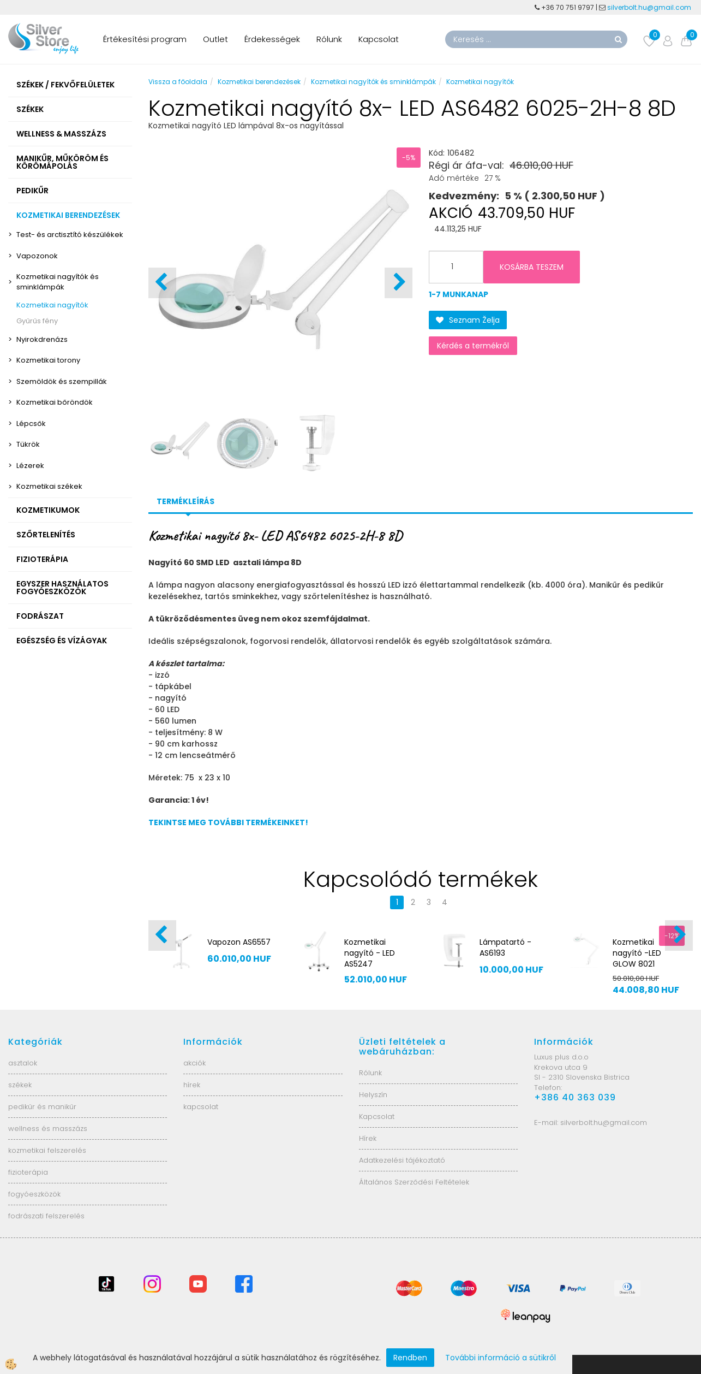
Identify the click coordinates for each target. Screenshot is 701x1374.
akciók (194, 1063)
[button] (398, 283)
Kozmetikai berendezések (259, 81)
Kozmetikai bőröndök (54, 402)
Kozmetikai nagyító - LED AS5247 (369, 953)
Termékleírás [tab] (185, 501)
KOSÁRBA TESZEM (532, 267)
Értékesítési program (145, 39)
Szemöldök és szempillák (61, 381)
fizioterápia (28, 1172)
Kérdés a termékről (473, 345)
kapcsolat (200, 1106)
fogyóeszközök (34, 1194)
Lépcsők (31, 423)
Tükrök (28, 444)
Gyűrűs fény (37, 321)
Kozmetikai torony (48, 360)
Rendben (410, 1357)
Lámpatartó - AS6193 (505, 947)
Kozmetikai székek (49, 486)
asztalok (22, 1063)
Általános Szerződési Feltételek (414, 1182)
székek (20, 1085)
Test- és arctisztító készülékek (69, 234)
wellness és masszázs (47, 1128)
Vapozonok (37, 256)
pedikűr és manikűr (42, 1106)
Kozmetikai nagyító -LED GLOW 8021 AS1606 (637, 958)
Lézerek (30, 465)
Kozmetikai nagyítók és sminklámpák (57, 281)
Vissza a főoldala (177, 81)
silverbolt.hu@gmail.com (650, 7)
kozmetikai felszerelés (47, 1150)
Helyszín (373, 1094)
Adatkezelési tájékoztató (402, 1160)
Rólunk (329, 39)
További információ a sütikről (500, 1357)
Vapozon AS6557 (239, 942)
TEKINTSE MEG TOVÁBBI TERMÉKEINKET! (228, 822)
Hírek (367, 1138)
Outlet (215, 39)
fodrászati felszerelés (46, 1216)
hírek (191, 1085)
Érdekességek (272, 39)
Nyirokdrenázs (42, 339)
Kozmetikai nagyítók (52, 305)
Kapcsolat (378, 39)
